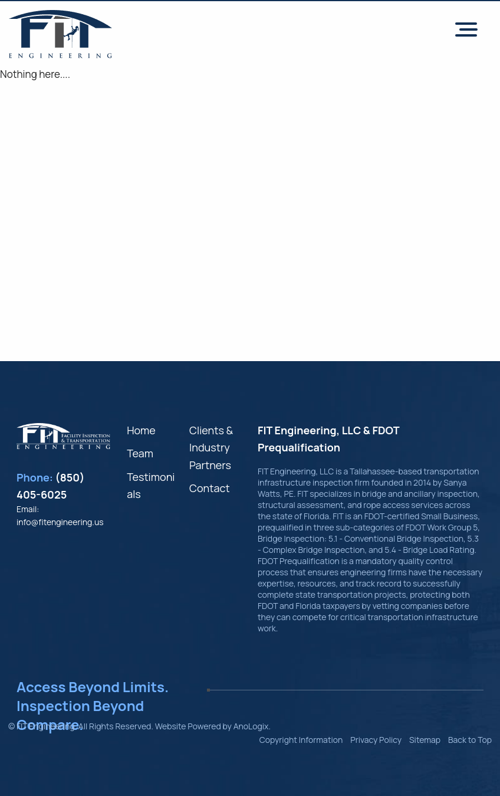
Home (141, 430)
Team (140, 453)
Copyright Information (301, 739)
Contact (209, 488)
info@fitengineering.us (60, 522)
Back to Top (470, 739)
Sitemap (424, 739)
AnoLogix (251, 726)
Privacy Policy (376, 739)
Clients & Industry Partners (211, 447)
